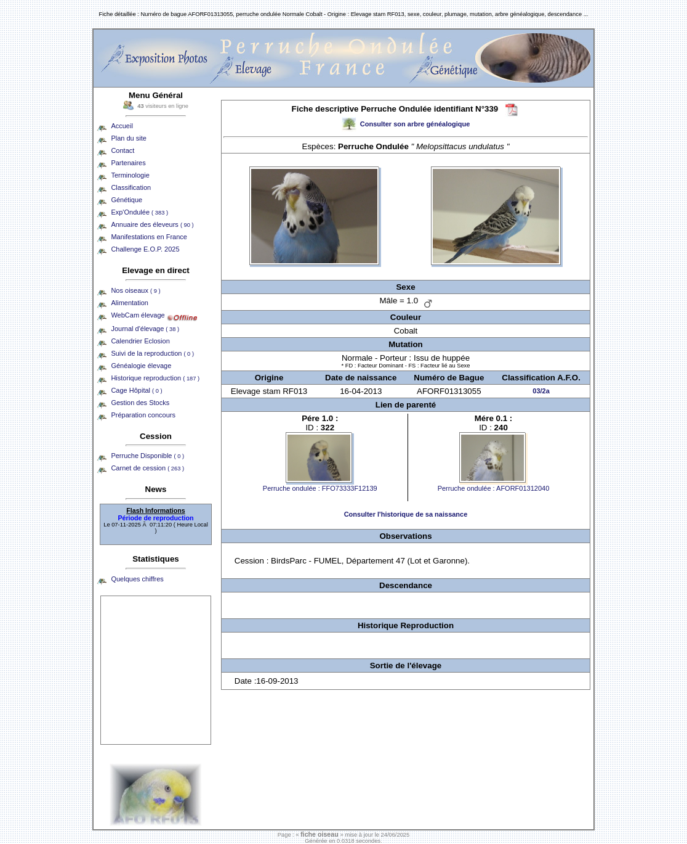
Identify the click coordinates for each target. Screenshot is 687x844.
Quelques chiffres (137, 579)
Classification (131, 187)
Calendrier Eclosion (140, 341)
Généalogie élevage (141, 365)
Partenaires (128, 162)
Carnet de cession (147, 468)
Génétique (126, 199)
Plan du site (128, 138)
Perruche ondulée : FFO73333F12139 (320, 488)
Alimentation (129, 302)
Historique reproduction (155, 378)
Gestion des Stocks (140, 402)
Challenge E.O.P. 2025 (145, 249)
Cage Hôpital (136, 390)
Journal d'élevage (145, 328)
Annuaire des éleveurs (152, 224)
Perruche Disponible (147, 455)
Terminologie (130, 175)
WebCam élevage (137, 315)
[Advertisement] (156, 670)
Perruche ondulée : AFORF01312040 (494, 488)
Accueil (121, 125)
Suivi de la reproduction (152, 353)
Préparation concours (143, 415)
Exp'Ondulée (139, 212)
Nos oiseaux (135, 290)
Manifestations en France (149, 236)
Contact (122, 150)
